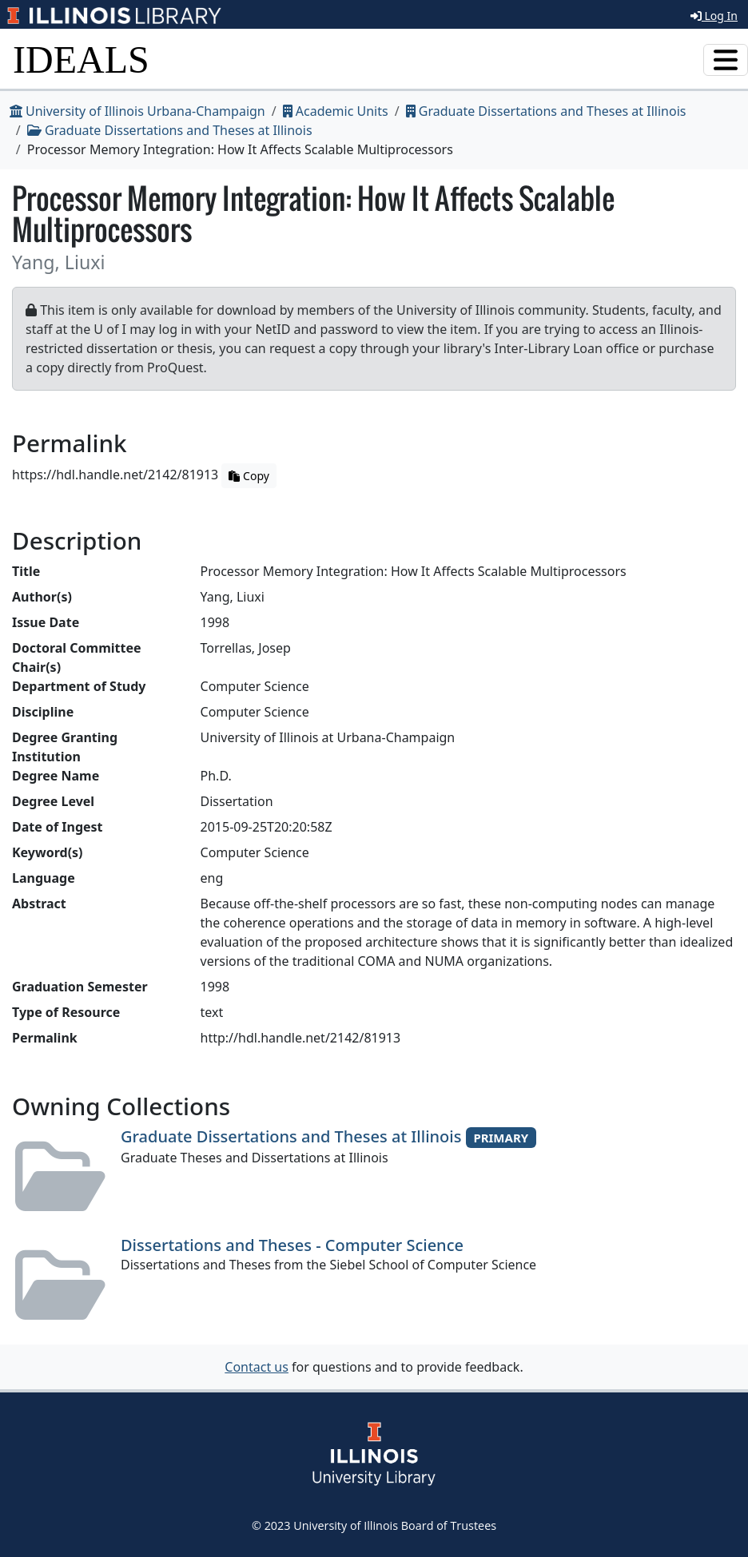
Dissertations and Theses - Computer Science (292, 1245)
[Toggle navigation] (725, 60)
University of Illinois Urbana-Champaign (137, 111)
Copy (249, 475)
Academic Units (335, 111)
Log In (714, 15)
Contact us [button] (256, 1367)
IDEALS (81, 59)
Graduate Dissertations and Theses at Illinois (546, 111)
